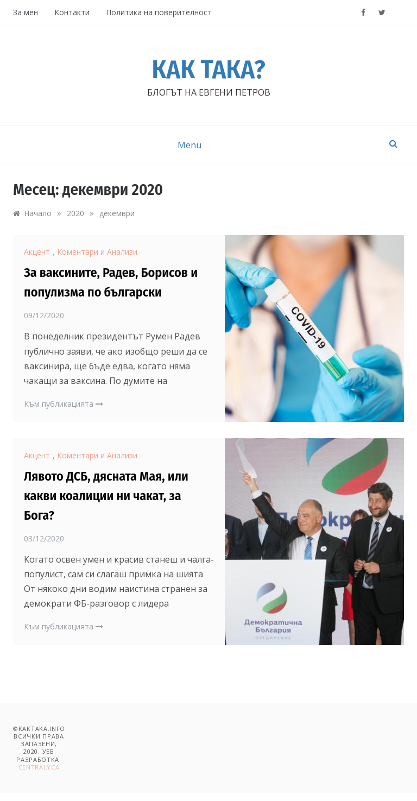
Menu (189, 145)
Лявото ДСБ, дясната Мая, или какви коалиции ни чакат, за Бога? (106, 496)
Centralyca (39, 767)
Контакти (72, 12)
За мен (25, 12)
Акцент (37, 252)
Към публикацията (63, 404)
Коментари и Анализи (97, 252)
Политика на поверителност (159, 12)
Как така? (208, 69)
